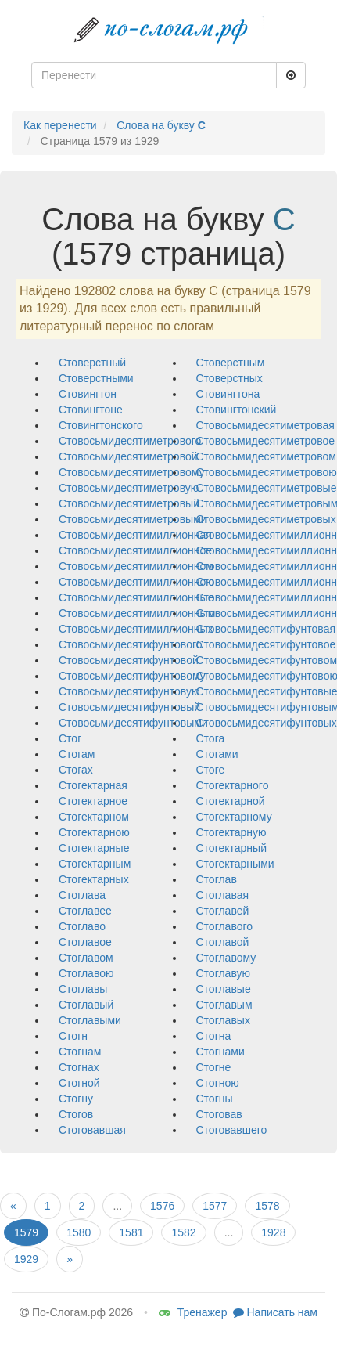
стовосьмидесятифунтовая (266, 628)
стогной (79, 1083)
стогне (213, 1067)
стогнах (79, 1067)
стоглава (82, 895)
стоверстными (96, 378)
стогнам (80, 1051)
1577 (215, 1206)
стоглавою (86, 973)
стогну (76, 1098)
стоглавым (224, 1004)
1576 (162, 1206)
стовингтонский (236, 409)
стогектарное (93, 801)
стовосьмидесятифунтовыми (133, 722)
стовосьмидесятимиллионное (135, 550)
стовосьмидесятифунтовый (129, 707)
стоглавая (222, 895)
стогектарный (231, 848)
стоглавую (223, 973)
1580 (78, 1232)
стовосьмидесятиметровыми (133, 519)
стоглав (216, 879)
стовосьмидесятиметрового (130, 441)
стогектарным (95, 863)
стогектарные (94, 848)
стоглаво (82, 926)
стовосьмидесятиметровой (128, 456)
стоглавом (86, 957)
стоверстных (229, 378)
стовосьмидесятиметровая (265, 425)
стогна (213, 1036)
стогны (214, 1098)
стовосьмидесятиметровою (266, 472)
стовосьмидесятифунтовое (266, 644)
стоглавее (85, 910)
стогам (77, 754)
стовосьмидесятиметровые (266, 488)
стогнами (220, 1051)
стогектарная (93, 785)
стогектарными (235, 863)
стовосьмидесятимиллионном (136, 566)
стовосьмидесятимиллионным (137, 613)
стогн (73, 1036)
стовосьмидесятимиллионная (135, 535)
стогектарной (230, 801)
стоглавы (83, 989)
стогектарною (94, 832)
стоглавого (224, 926)
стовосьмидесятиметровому (132, 472)
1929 (26, 1259)
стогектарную (231, 832)
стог (70, 738)
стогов (76, 1114)
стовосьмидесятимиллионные (136, 597)
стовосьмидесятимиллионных (136, 628)
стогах (76, 769)
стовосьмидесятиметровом (266, 456)
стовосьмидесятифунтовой (129, 660)
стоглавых (223, 1020)
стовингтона (228, 394)
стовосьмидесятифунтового (131, 644)
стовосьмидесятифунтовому (132, 675)
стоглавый (86, 1004)
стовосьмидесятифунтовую (129, 691)
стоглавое (85, 942)
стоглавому (226, 957)
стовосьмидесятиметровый (129, 503)
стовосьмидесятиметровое (265, 441)
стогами (217, 754)
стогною (217, 1083)
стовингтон (88, 394)
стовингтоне (91, 409)
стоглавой (222, 942)
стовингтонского (101, 425)
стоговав (219, 1114)
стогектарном (94, 816)
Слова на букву (161, 125)
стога (210, 738)
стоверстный (92, 362)
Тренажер (193, 1312)
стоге (210, 769)
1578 (267, 1206)
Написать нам (275, 1312)
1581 (131, 1232)
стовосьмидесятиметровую (129, 488)
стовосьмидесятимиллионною (136, 582)
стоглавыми (90, 1020)
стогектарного (232, 785)
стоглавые (223, 989)
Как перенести (60, 125)
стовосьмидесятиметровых (266, 519)
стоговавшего (231, 1130)
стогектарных (94, 879)
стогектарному (234, 816)
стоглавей (222, 910)
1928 (273, 1232)
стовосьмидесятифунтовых (266, 722)
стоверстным (230, 362)
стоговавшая (92, 1130)
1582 (183, 1232)
